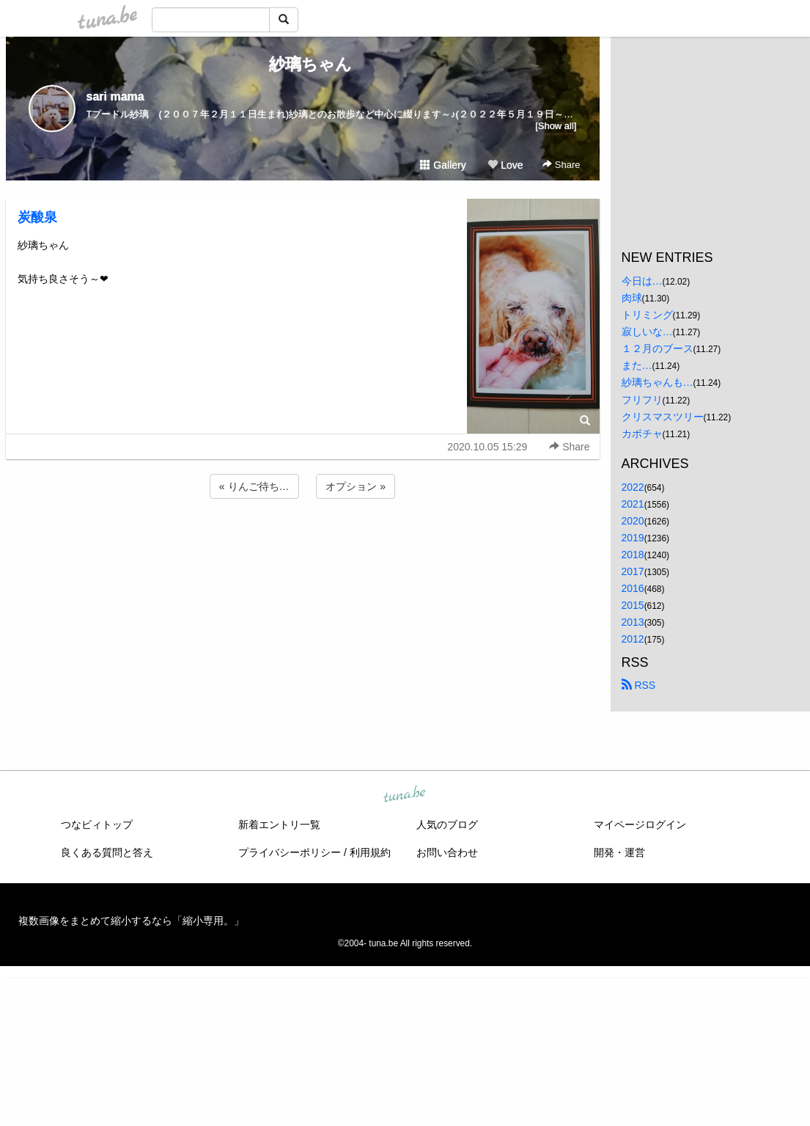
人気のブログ (447, 824)
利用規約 (370, 852)
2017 (633, 571)
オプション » (355, 486)
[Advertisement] (303, 541)
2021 (633, 504)
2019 (633, 538)
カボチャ (642, 433)
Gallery (442, 165)
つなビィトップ (97, 824)
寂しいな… (647, 331)
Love (505, 165)
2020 (633, 521)
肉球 (632, 298)
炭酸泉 (37, 217)
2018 (633, 554)
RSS (639, 685)
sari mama (115, 96)
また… (637, 365)
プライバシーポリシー (289, 852)
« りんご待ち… (254, 486)
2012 (633, 639)
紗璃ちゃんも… (657, 382)
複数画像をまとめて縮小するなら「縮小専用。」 (131, 920)
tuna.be (404, 794)
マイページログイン (640, 824)
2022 (633, 487)
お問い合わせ (447, 852)
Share (561, 164)
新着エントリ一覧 (279, 824)
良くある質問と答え (107, 852)
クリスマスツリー (663, 417)
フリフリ (642, 400)
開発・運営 (619, 852)
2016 (633, 588)
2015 (633, 605)
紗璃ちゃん (302, 64)
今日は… (642, 281)
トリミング (647, 315)
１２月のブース (657, 348)
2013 (633, 622)
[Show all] (555, 125)
